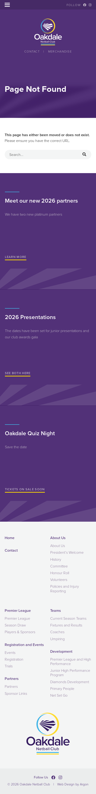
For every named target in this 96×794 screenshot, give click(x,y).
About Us (57, 537)
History (55, 559)
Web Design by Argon (73, 784)
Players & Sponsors (20, 632)
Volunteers (58, 579)
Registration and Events (24, 644)
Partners (11, 678)
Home (9, 537)
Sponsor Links (16, 693)
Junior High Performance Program (70, 673)
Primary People (62, 688)
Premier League (18, 610)
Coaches (57, 632)
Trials (9, 666)
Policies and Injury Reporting (64, 588)
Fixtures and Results (66, 625)
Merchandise (60, 51)
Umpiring (57, 639)
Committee (59, 566)
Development (61, 651)
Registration (14, 659)
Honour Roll (59, 573)
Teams (55, 610)
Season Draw (15, 625)
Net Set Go (59, 695)
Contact (32, 51)
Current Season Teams (68, 618)
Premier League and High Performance (70, 661)
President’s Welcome (67, 552)
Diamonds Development (69, 682)
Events (10, 652)
